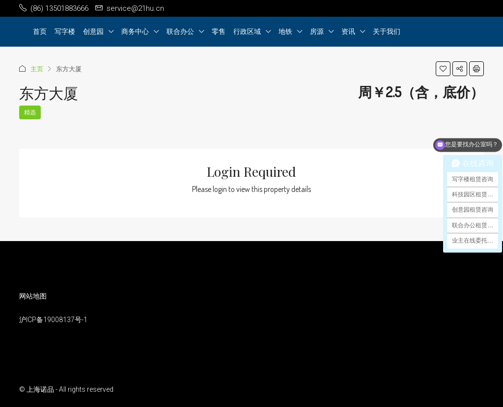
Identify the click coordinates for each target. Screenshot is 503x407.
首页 (40, 31)
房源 (317, 31)
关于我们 (386, 31)
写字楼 (65, 31)
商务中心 (135, 31)
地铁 (285, 31)
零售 (218, 31)
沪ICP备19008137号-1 (53, 320)
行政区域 (247, 31)
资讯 (348, 31)
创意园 (93, 31)
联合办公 (180, 31)
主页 (36, 69)
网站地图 (33, 296)
